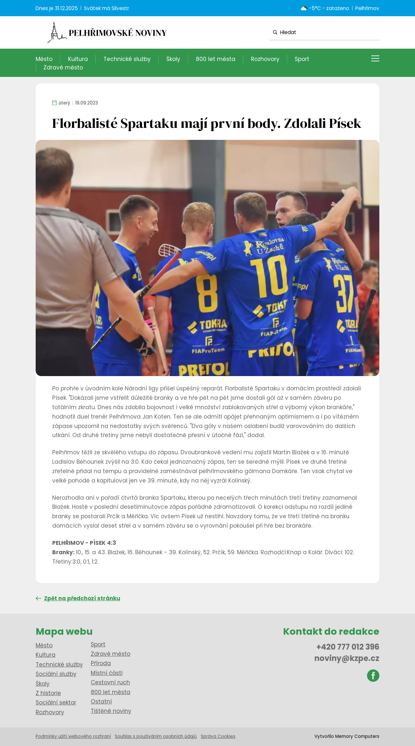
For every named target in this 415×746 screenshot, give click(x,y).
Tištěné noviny (111, 711)
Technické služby (127, 59)
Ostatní (101, 701)
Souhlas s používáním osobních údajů (156, 736)
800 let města (215, 59)
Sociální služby (56, 674)
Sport (302, 59)
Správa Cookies (218, 736)
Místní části (107, 673)
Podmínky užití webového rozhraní (73, 736)
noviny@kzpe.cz (346, 658)
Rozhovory (265, 59)
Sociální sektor (56, 702)
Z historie (48, 693)
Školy (173, 59)
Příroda (101, 663)
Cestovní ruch (110, 682)
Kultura (78, 59)
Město (44, 59)
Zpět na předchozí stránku (78, 598)
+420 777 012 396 (347, 647)
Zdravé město (63, 67)
